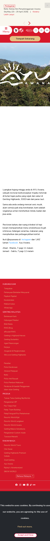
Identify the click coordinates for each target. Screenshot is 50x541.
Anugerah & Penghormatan (14, 351)
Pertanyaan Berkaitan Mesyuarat (16, 292)
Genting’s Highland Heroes (14, 335)
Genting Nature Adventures (14, 429)
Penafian (7, 363)
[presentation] (24, 23)
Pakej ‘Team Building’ (12, 410)
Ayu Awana (8, 464)
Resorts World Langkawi (14, 421)
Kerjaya (7, 347)
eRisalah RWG (10, 332)
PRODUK (6, 394)
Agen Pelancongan (11, 343)
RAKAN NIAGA (9, 441)
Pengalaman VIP (10, 402)
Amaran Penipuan (11, 371)
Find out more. (25, 526)
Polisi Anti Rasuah (11, 379)
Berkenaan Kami (10, 316)
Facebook (13, 242)
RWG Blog (8, 328)
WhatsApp (8, 308)
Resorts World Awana (13, 425)
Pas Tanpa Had (10, 406)
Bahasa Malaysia (24, 476)
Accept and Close (25, 535)
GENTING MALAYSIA (11, 312)
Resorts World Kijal (11, 417)
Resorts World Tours (12, 445)
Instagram (26, 239)
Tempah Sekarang (25, 38)
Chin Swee (8, 449)
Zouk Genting (9, 460)
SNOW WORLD (10, 471)
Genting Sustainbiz (11, 339)
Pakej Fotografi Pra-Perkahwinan (17, 413)
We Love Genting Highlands (15, 355)
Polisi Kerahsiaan (10, 367)
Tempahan (8, 288)
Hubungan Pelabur (11, 320)
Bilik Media (8, 324)
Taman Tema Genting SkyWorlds (17, 398)
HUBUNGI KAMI (9, 284)
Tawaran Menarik (11, 436)
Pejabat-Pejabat (10, 296)
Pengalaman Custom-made (14, 433)
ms (47, 30)
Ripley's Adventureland (13, 467)
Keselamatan (9, 300)
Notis (6, 375)
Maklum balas (9, 304)
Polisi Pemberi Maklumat (13, 382)
